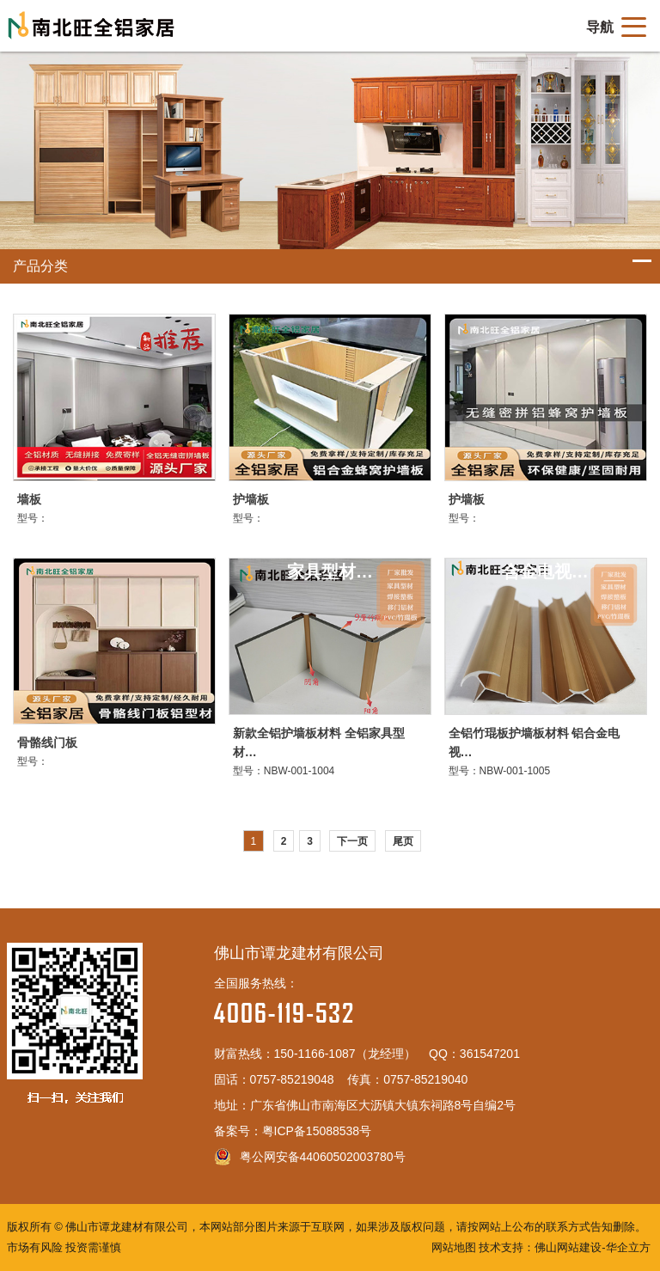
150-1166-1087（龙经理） (345, 1053)
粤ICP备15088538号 (317, 1131)
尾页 (403, 841)
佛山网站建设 (568, 1247)
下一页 (352, 841)
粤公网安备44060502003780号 (310, 1156)
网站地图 (453, 1247)
